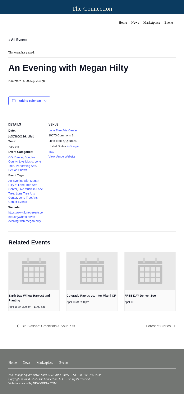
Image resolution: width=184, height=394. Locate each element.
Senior (12, 170)
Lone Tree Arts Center (63, 130)
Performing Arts (26, 166)
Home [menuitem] (123, 22)
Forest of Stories (159, 326)
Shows (22, 170)
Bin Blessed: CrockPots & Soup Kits (48, 326)
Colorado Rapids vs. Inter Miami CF (91, 295)
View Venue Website (62, 156)
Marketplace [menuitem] (151, 22)
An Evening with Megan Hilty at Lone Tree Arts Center (23, 185)
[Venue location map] (111, 141)
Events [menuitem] (169, 22)
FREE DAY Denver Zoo (140, 295)
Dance (18, 157)
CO (10, 157)
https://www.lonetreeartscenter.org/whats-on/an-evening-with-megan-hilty (25, 217)
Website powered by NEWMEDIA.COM (32, 383)
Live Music (26, 161)
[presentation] (34, 271)
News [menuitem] (135, 22)
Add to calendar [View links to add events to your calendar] (30, 100)
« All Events (17, 40)
